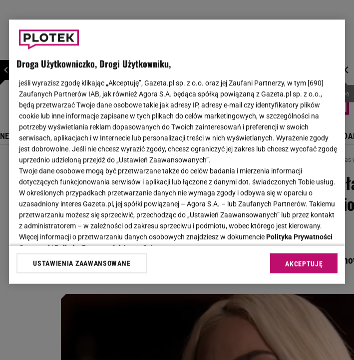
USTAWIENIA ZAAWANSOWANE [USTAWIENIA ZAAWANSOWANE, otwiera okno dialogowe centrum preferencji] (81, 263)
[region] (177, 151)
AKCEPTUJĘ (304, 264)
